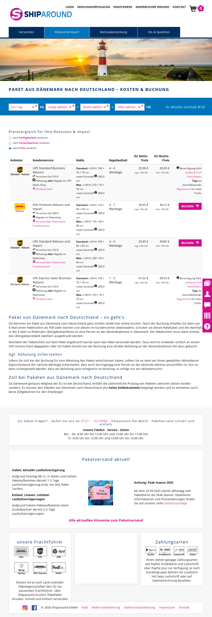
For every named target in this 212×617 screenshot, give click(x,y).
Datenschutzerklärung (139, 607)
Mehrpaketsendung (113, 32)
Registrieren (122, 7)
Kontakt (179, 7)
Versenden (26, 32)
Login (69, 7)
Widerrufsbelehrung (106, 607)
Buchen (190, 206)
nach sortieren (28, 137)
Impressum (167, 607)
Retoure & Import (67, 32)
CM (148, 107)
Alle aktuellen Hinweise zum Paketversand (106, 520)
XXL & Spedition (159, 32)
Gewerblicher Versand (152, 7)
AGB (85, 607)
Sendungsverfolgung (93, 7)
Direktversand (42, 189)
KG (42, 107)
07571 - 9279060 (94, 421)
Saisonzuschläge (175, 503)
